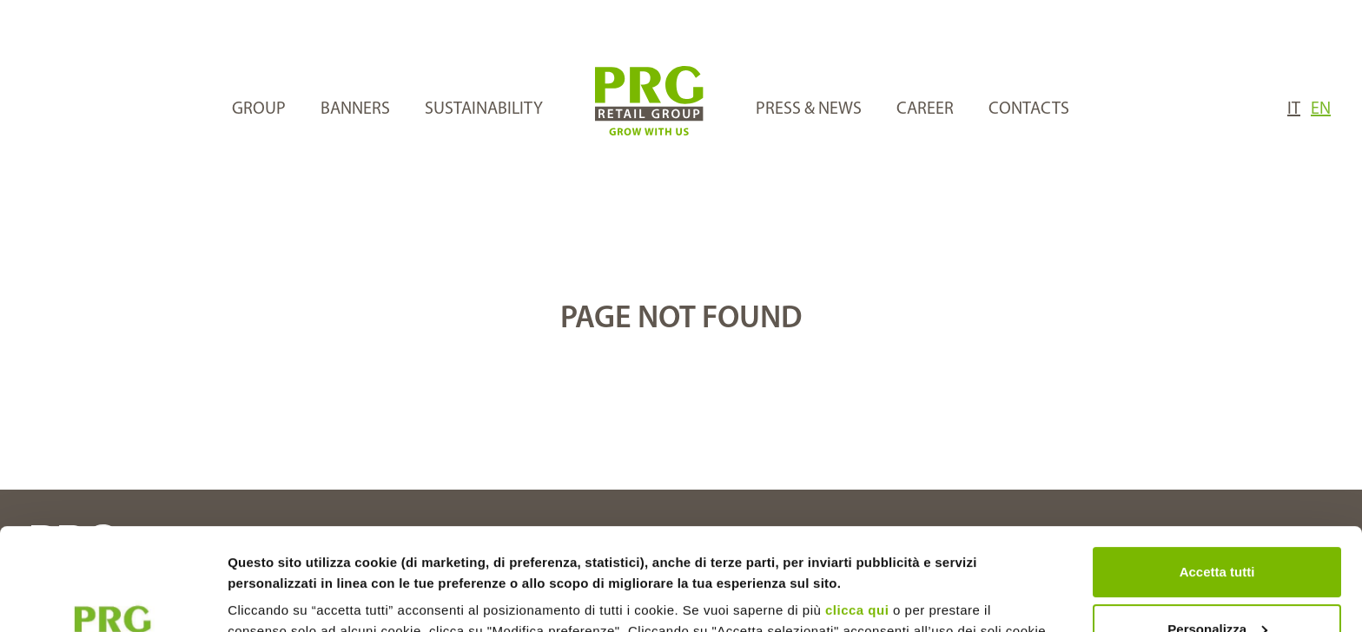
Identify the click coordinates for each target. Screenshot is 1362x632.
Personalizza (1217, 526)
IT (1293, 109)
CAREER (925, 109)
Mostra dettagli (274, 597)
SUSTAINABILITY (484, 109)
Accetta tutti (1217, 470)
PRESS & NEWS (809, 109)
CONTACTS (1028, 109)
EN (1321, 109)
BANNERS (355, 109)
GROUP (259, 109)
